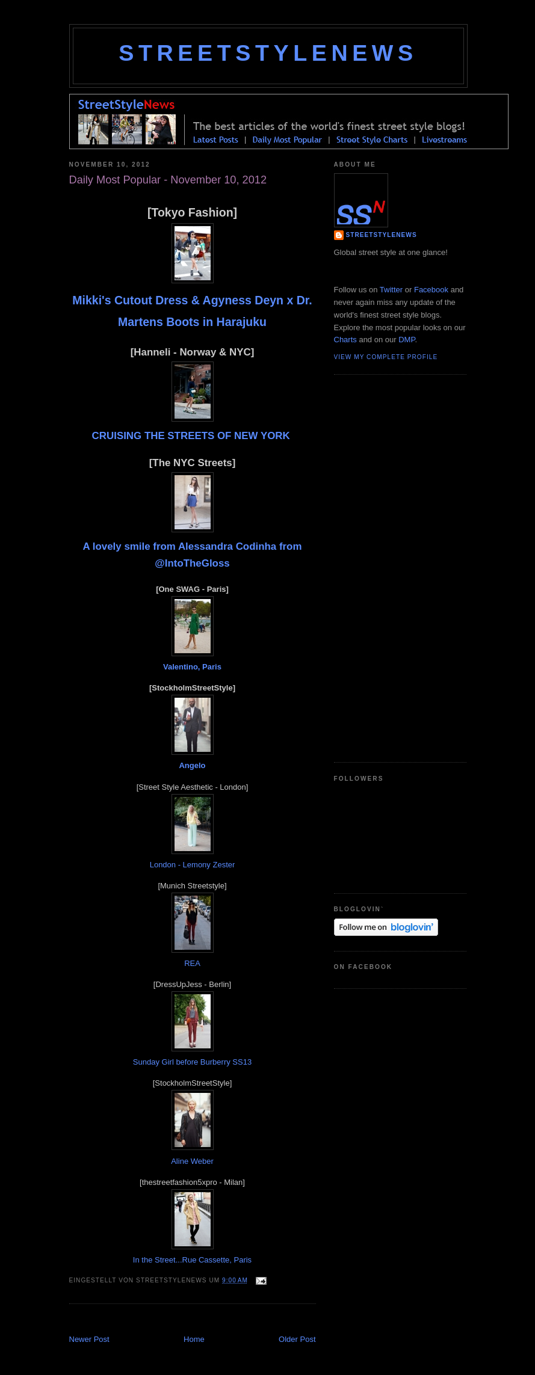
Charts (345, 339)
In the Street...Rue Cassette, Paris (192, 1259)
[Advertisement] (210, 1320)
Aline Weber (192, 1161)
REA (192, 963)
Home (194, 1339)
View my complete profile (386, 357)
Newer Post (89, 1339)
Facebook (431, 289)
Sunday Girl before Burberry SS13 (192, 1061)
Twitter (391, 289)
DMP (406, 339)
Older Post (297, 1339)
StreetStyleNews (268, 53)
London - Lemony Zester (192, 864)
